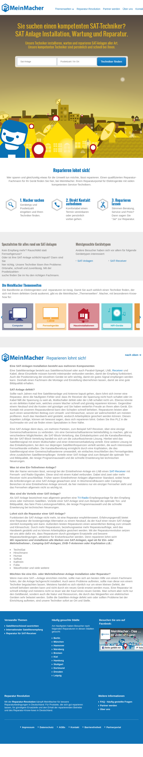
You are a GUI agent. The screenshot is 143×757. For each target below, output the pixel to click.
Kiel (56, 656)
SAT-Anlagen (85, 260)
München (59, 641)
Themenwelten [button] (63, 8)
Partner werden (111, 8)
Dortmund (59, 668)
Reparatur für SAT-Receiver (21, 633)
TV (79, 497)
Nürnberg (59, 649)
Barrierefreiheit (92, 727)
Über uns (128, 8)
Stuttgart (58, 664)
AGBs (62, 727)
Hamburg (59, 660)
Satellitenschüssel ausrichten (22, 626)
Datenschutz (46, 727)
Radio (85, 497)
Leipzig (58, 675)
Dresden (58, 671)
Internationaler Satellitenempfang (24, 629)
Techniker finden (111, 61)
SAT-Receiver (118, 260)
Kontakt (75, 727)
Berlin (57, 638)
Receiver (117, 370)
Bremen (58, 653)
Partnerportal (113, 727)
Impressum (28, 727)
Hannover (59, 645)
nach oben (131, 354)
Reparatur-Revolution (88, 8)
